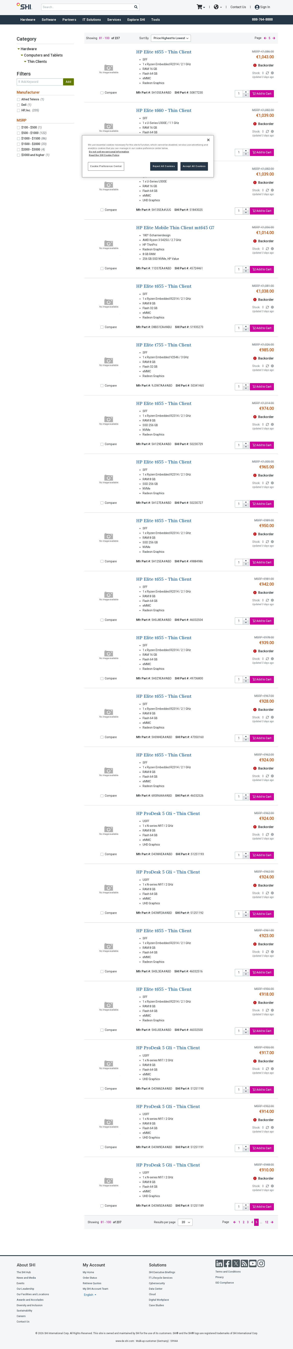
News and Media (26, 1277)
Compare (111, 92)
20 (184, 1222)
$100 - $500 (31, 127)
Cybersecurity (157, 1283)
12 (266, 1222)
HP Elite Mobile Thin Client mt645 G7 (175, 227)
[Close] (208, 139)
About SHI (26, 1265)
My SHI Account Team (95, 1288)
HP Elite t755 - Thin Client (163, 345)
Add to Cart (262, 93)
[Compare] (102, 92)
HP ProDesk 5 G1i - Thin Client (168, 813)
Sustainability (24, 1310)
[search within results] (40, 81)
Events (20, 1283)
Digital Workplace (159, 1299)
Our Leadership (25, 1288)
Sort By (144, 38)
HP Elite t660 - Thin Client (163, 110)
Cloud (152, 1294)
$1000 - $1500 (34, 138)
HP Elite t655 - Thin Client (163, 52)
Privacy (219, 1277)
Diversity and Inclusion (30, 1305)
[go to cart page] (201, 7)
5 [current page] (269, 38)
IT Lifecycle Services (161, 1277)
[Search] (136, 6)
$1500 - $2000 (34, 144)
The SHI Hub (24, 1272)
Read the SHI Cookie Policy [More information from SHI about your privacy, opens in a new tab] (104, 155)
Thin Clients (37, 61)
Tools (155, 20)
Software (49, 20)
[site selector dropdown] (218, 7)
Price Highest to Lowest (169, 38)
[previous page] (265, 38)
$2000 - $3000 (33, 149)
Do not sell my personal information (109, 151)
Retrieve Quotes (92, 1283)
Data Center (155, 1288)
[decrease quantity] (246, 95)
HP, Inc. (30, 110)
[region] (148, 156)
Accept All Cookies (194, 166)
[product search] (90, 7)
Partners (69, 20)
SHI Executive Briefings (162, 1272)
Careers (21, 1316)
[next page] (273, 38)
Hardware (27, 20)
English (89, 1294)
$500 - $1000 (34, 133)
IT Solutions (92, 20)
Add (68, 81)
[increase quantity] (246, 92)
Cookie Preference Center (106, 166)
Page (258, 38)
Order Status (90, 1277)
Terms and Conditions (228, 1271)
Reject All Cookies (164, 166)
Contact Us (238, 7)
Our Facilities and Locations (33, 1294)
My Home (88, 1272)
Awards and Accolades (30, 1299)
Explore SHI (136, 20)
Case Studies (156, 1305)
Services (114, 20)
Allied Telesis (32, 99)
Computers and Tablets (43, 55)
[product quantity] (239, 93)
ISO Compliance (224, 1282)
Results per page (165, 1222)
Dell (26, 104)
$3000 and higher (35, 155)
